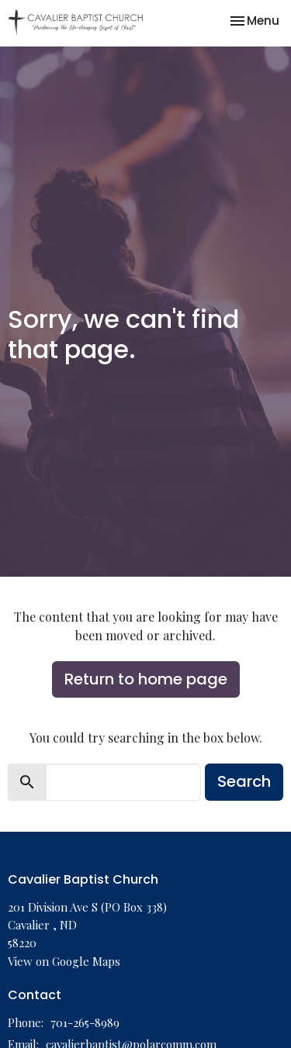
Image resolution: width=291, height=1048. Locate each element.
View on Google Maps (64, 961)
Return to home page (145, 679)
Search (244, 781)
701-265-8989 (85, 1022)
